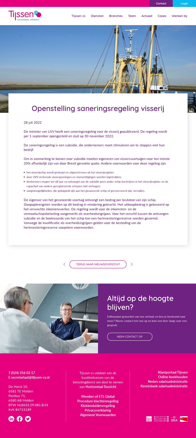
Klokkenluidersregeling (98, 406)
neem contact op (130, 336)
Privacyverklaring (98, 410)
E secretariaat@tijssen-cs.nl (28, 377)
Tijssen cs (78, 16)
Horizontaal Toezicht (101, 387)
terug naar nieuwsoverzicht (98, 264)
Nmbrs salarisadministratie (168, 381)
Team (132, 16)
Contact (161, 3)
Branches (116, 16)
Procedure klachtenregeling (98, 401)
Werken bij (179, 16)
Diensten (97, 16)
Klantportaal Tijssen (173, 372)
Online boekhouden (173, 377)
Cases (162, 16)
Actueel (146, 16)
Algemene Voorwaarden (98, 415)
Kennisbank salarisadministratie (164, 386)
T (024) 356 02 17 (21, 373)
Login (184, 3)
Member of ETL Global (98, 396)
